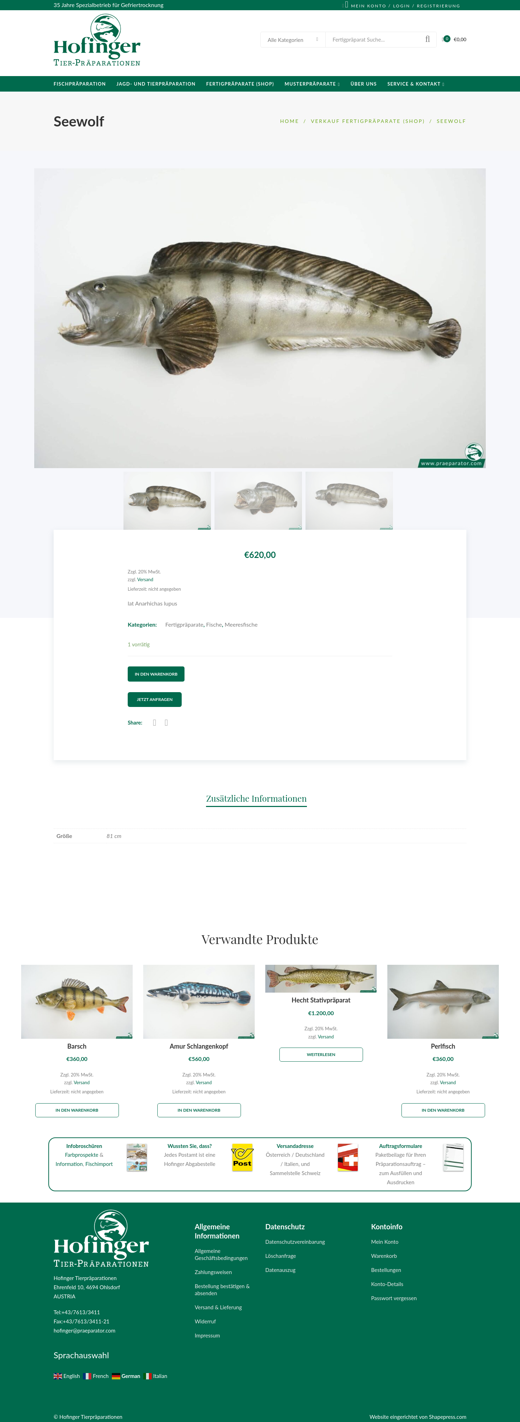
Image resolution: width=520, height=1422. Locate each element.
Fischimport (99, 1157)
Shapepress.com (447, 1410)
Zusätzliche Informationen (256, 791)
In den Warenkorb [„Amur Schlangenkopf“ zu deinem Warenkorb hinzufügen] (198, 1103)
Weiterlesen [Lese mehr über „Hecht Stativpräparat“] (321, 1047)
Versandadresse (295, 1139)
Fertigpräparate (184, 624)
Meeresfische (241, 624)
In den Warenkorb (156, 670)
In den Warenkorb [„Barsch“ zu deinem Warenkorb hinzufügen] (76, 1103)
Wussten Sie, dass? (190, 1139)
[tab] (260, 791)
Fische (214, 624)
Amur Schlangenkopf (199, 1039)
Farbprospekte (81, 1148)
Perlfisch (443, 1039)
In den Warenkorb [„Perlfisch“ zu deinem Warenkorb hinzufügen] (443, 1103)
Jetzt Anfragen (161, 693)
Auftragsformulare (400, 1139)
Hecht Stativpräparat (321, 994)
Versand (145, 579)
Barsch (76, 1039)
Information (69, 1157)
